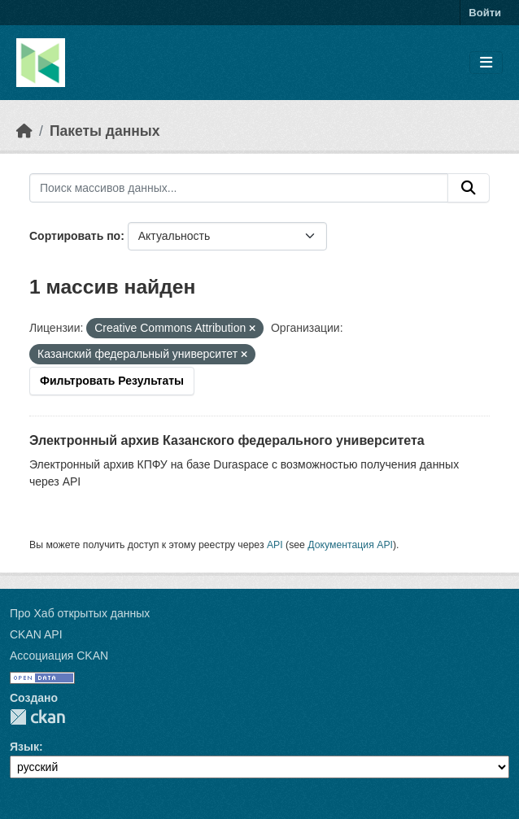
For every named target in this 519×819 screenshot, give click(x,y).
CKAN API (36, 634)
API (275, 545)
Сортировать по (74, 235)
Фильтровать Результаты (112, 380)
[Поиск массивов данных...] (238, 188)
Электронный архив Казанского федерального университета (227, 440)
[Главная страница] (24, 131)
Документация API (350, 545)
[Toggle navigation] (486, 63)
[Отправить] (468, 188)
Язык (24, 746)
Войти (485, 13)
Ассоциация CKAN (59, 655)
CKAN (37, 716)
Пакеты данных (105, 131)
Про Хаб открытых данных (80, 613)
